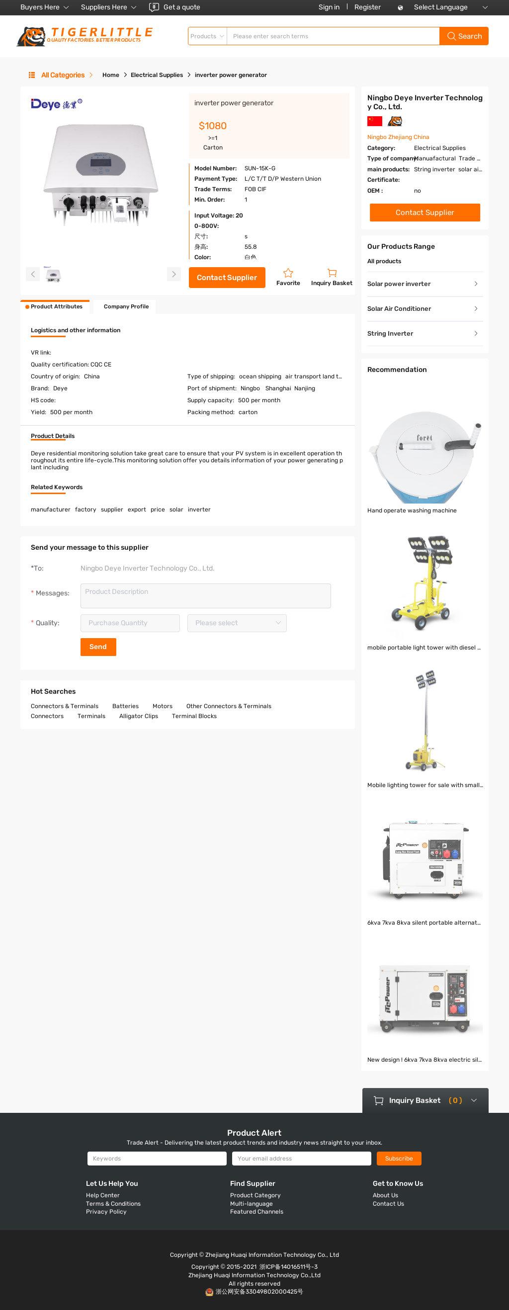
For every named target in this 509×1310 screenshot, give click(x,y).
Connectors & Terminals (64, 706)
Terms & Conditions (113, 1203)
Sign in (329, 7)
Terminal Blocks (194, 716)
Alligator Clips (138, 716)
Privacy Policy (106, 1211)
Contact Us (388, 1203)
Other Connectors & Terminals (228, 706)
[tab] (425, 284)
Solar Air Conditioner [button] (423, 308)
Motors (162, 706)
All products (384, 261)
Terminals (91, 716)
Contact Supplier (227, 277)
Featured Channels (256, 1211)
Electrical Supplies (157, 75)
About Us (385, 1195)
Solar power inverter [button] (423, 284)
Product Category (255, 1195)
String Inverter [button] (423, 333)
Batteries (125, 706)
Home (110, 75)
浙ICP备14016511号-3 (288, 1266)
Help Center (103, 1195)
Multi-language (251, 1203)
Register (367, 7)
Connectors (47, 716)
